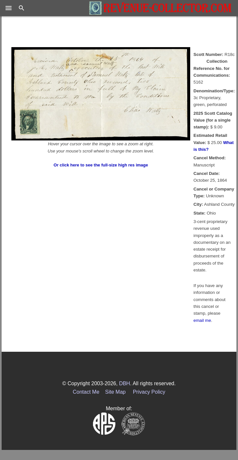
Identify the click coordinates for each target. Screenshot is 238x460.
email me (202, 320)
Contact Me (86, 392)
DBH (124, 383)
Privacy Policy (149, 392)
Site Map (115, 392)
